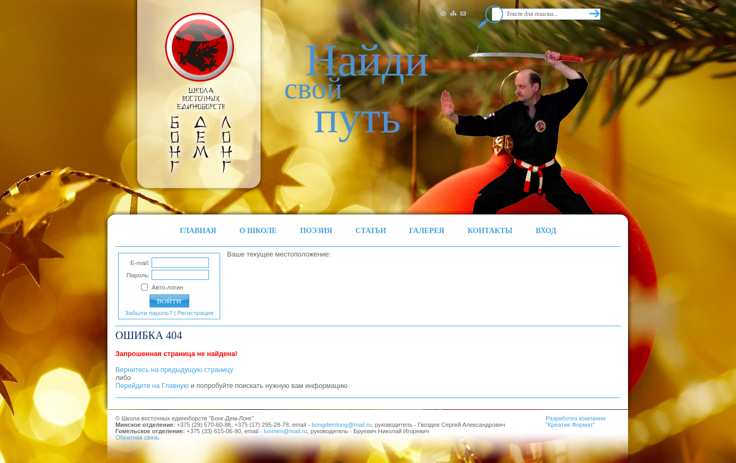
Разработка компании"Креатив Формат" (576, 421)
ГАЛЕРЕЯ (427, 230)
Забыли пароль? (148, 313)
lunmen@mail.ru (285, 431)
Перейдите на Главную (152, 386)
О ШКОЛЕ (258, 230)
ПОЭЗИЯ (316, 230)
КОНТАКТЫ (490, 230)
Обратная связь (137, 437)
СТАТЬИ (370, 230)
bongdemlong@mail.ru (342, 424)
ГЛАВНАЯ (198, 230)
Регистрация (196, 313)
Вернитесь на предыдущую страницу (174, 370)
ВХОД (546, 230)
